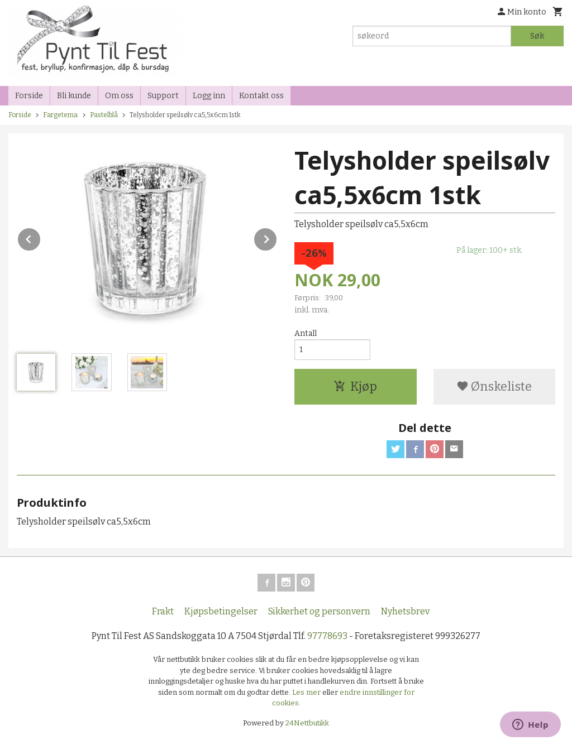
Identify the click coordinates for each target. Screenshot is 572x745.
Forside (29, 95)
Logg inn (209, 95)
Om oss (119, 95)
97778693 (327, 636)
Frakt (163, 611)
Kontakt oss (261, 95)
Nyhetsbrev (405, 611)
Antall (305, 333)
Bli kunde (74, 95)
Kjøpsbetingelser (221, 611)
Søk (537, 36)
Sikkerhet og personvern (319, 611)
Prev (40, 237)
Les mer (307, 692)
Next (277, 237)
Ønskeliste (494, 386)
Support (163, 95)
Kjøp (355, 386)
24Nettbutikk (307, 723)
